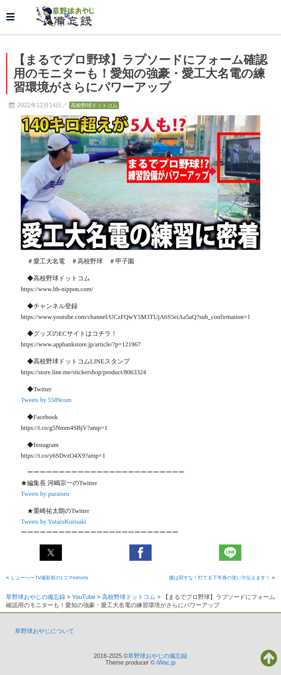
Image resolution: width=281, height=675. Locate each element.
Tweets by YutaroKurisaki (53, 521)
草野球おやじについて (44, 631)
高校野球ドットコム (94, 105)
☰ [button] (10, 17)
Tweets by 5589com (46, 400)
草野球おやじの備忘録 (157, 656)
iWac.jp (166, 662)
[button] (51, 552)
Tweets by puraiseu (45, 493)
